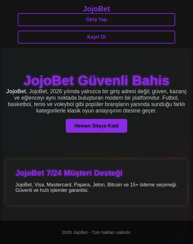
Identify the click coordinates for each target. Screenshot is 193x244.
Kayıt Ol (96, 37)
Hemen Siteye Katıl (96, 125)
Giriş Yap (96, 19)
